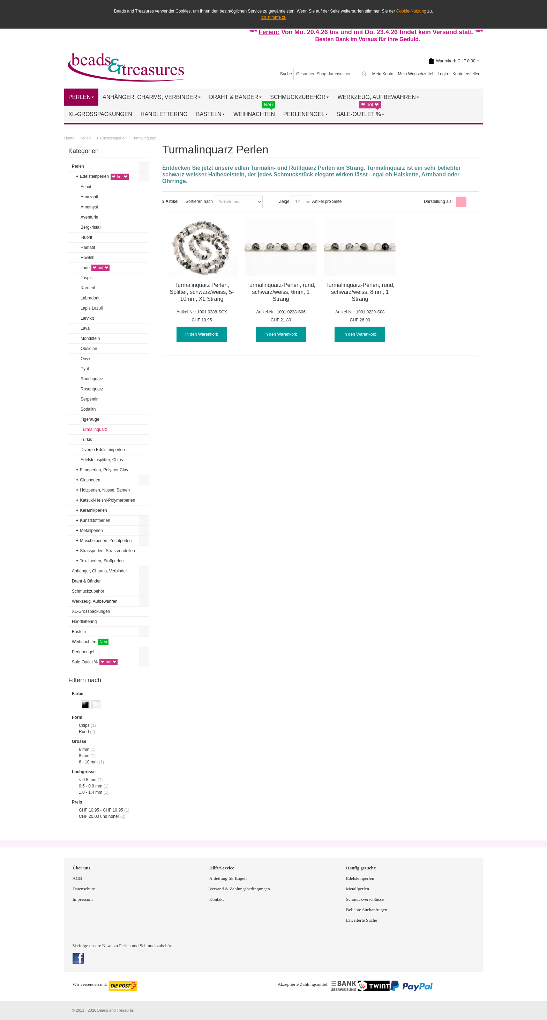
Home (69, 138)
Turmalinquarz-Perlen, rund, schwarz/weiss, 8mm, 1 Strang (360, 292)
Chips (84, 725)
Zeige (284, 201)
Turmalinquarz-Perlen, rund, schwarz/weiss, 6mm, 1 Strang (280, 292)
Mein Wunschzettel (415, 73)
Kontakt (216, 899)
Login (443, 73)
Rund (84, 731)
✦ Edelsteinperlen (111, 138)
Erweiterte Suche (362, 920)
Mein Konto (383, 73)
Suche (286, 73)
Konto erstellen (466, 73)
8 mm (84, 755)
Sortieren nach (199, 201)
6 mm (84, 749)
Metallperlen (357, 888)
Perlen (85, 138)
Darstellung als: (438, 201)
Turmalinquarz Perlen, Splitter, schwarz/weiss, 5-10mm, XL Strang (202, 292)
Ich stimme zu (273, 17)
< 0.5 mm (87, 779)
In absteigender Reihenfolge (269, 202)
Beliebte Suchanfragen (366, 909)
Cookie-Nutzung (411, 11)
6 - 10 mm (88, 762)
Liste (472, 202)
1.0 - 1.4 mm (90, 792)
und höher (99, 816)
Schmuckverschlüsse (365, 899)
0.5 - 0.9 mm (90, 786)
